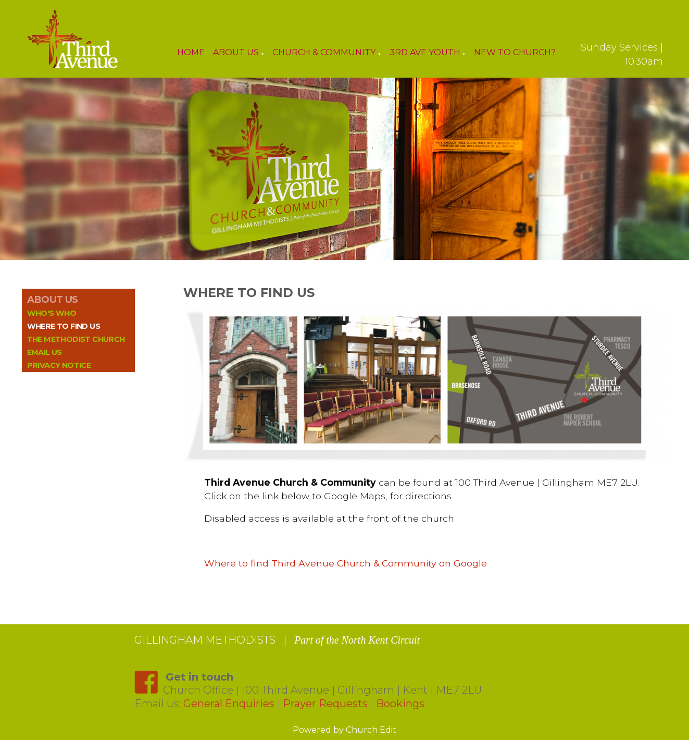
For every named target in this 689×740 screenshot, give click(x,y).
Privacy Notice (59, 365)
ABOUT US (52, 299)
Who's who (52, 313)
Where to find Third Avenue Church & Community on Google (345, 563)
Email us (44, 352)
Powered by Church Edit (344, 730)
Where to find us (63, 326)
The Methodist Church (76, 339)
